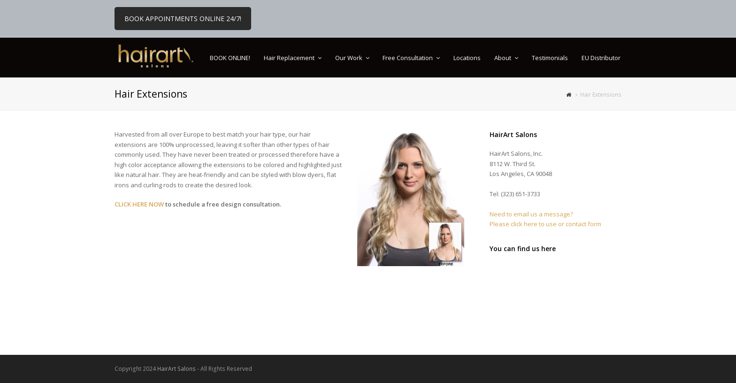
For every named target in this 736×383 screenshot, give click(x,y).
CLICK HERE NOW (139, 204)
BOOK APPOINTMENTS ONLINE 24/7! (182, 18)
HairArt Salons (176, 369)
